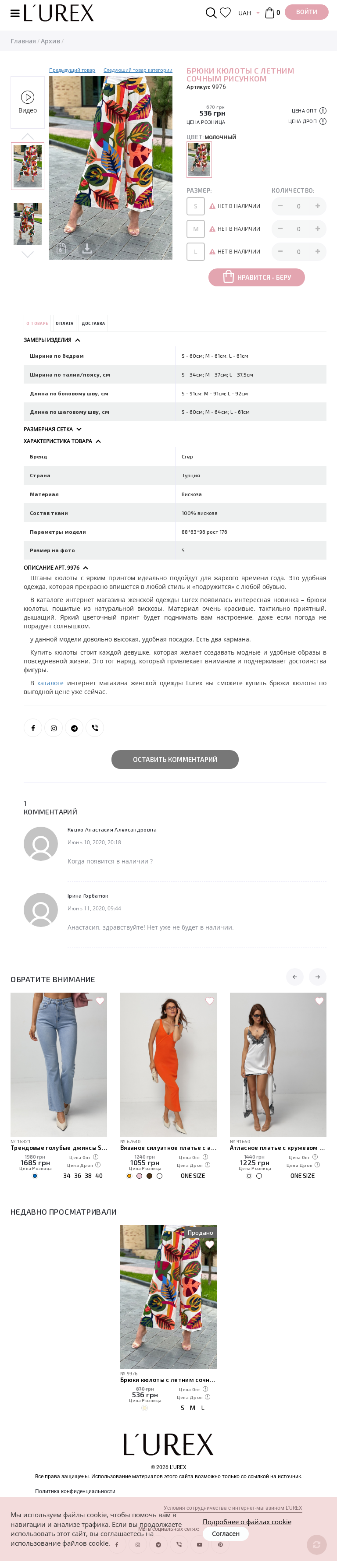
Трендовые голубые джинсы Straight (59, 1147)
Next (28, 254)
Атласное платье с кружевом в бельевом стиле (278, 1147)
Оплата (64, 323)
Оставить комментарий (175, 759)
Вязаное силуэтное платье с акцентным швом (168, 1147)
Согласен (226, 1533)
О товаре (37, 323)
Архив (50, 41)
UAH (244, 13)
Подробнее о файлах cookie (247, 1521)
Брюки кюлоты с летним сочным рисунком (168, 1379)
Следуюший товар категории (138, 70)
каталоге (52, 683)
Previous (28, 137)
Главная (23, 41)
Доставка (93, 323)
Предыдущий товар (72, 70)
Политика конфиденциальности (75, 1491)
